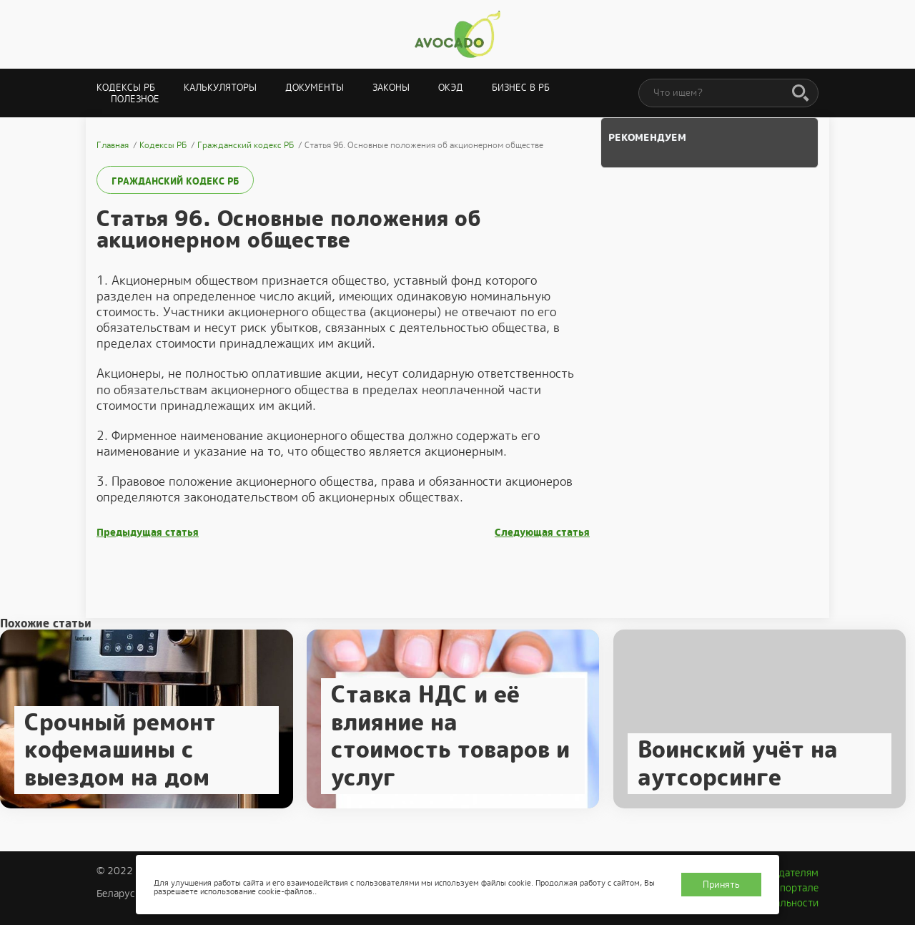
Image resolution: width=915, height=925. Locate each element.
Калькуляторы (220, 87)
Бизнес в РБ (521, 87)
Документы (314, 87)
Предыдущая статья (148, 533)
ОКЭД (450, 87)
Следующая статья (542, 533)
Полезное (135, 99)
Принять (721, 884)
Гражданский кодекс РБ (175, 181)
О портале (794, 888)
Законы (391, 87)
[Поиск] (800, 93)
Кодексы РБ (126, 87)
